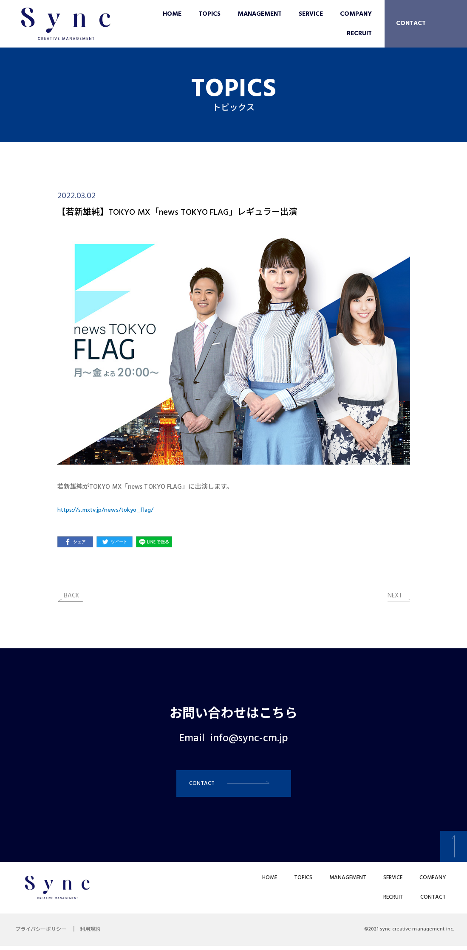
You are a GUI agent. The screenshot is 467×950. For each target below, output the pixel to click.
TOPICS (209, 14)
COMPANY (356, 14)
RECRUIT (359, 33)
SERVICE (311, 14)
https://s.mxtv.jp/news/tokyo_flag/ (109, 510)
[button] (233, 785)
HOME (172, 14)
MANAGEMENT (260, 14)
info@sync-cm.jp (249, 738)
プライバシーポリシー (42, 934)
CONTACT (411, 23)
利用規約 (95, 934)
